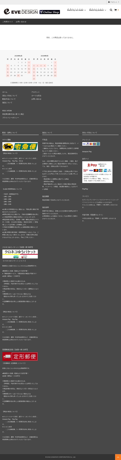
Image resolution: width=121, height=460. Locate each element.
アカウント (114, 2)
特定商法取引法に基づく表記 (13, 114)
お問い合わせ (21, 22)
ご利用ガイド (7, 22)
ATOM (9, 111)
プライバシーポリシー (10, 118)
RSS (4, 111)
